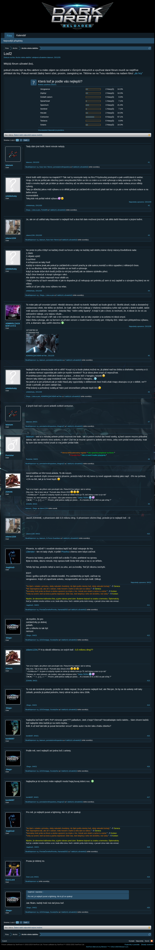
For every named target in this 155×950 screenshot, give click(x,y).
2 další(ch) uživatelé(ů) (74, 463)
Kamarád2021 (63, 609)
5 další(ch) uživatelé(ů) (64, 295)
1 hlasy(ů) (109, 101)
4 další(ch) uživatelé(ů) (57, 210)
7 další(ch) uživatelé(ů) (73, 360)
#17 (148, 797)
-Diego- (28, 210)
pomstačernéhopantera (61, 167)
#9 (149, 504)
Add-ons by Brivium (107, 947)
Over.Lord (10, 880)
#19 (148, 877)
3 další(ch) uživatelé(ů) (72, 396)
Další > (26, 140)
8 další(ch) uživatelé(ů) (80, 167)
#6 (149, 392)
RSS (152, 941)
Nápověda (139, 941)
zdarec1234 (11, 238)
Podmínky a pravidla (132, 944)
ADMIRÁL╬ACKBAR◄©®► (13, 324)
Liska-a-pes (36, 210)
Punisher (10, 455)
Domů (147, 941)
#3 (149, 235)
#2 (149, 205)
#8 (149, 459)
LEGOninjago (44, 640)
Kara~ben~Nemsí (45, 167)
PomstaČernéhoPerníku (48, 609)
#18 (148, 847)
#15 (148, 736)
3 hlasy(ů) (109, 105)
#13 (148, 680)
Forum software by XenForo (22, 944)
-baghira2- (10, 567)
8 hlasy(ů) (109, 117)
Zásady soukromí (147, 944)
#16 (148, 766)
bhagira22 (60, 426)
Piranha (65, 552)
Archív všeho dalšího (23, 57)
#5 (149, 355)
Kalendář (21, 35)
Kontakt (131, 941)
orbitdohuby (11, 196)
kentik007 (10, 739)
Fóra (9, 35)
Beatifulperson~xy (32, 167)
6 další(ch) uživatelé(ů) (78, 609)
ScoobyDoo (54, 640)
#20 (148, 907)
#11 (148, 605)
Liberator (30, 552)
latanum (50, 57)
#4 (149, 291)
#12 (148, 635)
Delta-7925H (83, 498)
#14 (148, 705)
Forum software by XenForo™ (64, 944)
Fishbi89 (44, 210)
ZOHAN (9, 492)
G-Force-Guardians (53, 538)
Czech (4, 941)
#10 (148, 534)
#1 (149, 162)
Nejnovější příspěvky (13, 41)
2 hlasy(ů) (109, 89)
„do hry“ (138, 73)
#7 (149, 422)
